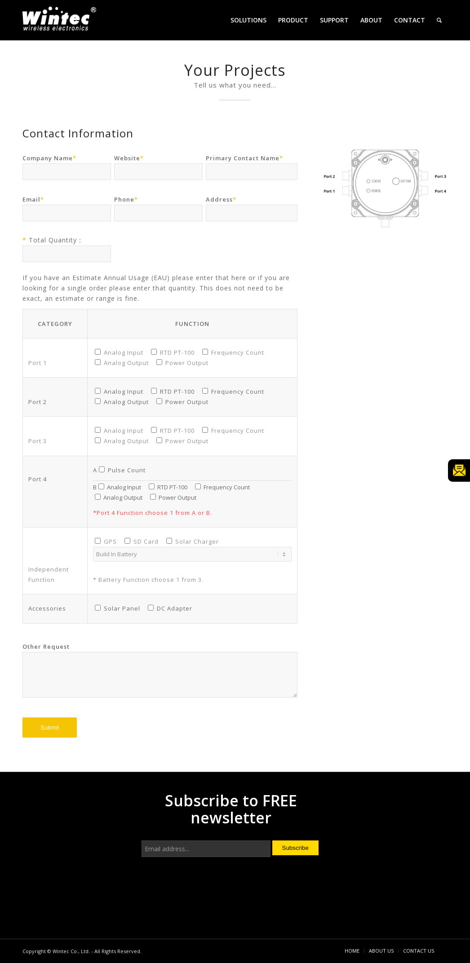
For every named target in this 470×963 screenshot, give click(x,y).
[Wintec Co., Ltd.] (60, 21)
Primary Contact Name (244, 158)
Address (221, 199)
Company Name (49, 158)
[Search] (439, 20)
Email (33, 199)
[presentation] (210, 894)
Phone (126, 199)
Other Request (46, 646)
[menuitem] (248, 20)
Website (129, 158)
